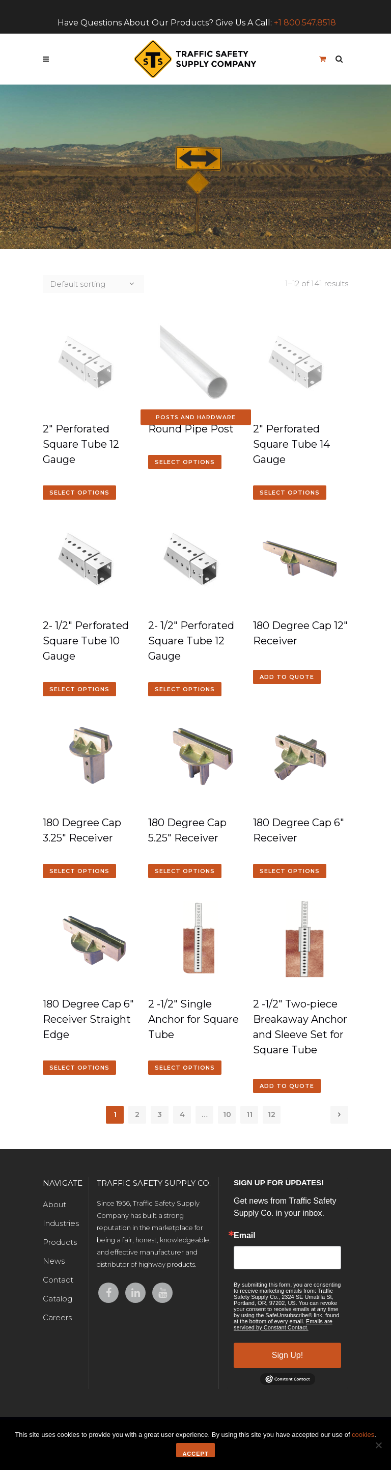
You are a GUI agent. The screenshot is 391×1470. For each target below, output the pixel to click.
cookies (363, 1434)
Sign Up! (287, 1355)
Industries (61, 1223)
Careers (57, 1317)
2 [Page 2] (137, 1114)
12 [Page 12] (271, 1114)
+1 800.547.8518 (305, 23)
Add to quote (287, 676)
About (54, 1204)
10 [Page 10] (227, 1114)
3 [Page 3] (159, 1114)
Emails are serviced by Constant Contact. (283, 1324)
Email (245, 1236)
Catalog (57, 1298)
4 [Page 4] (182, 1114)
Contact (58, 1280)
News (54, 1261)
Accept (195, 1454)
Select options (79, 492)
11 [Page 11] (249, 1114)
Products (60, 1242)
